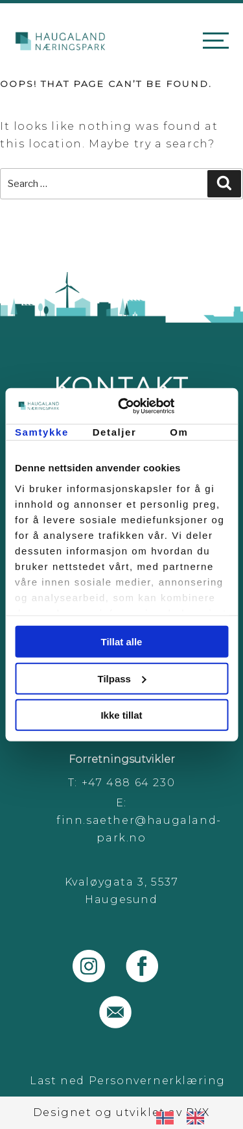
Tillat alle (122, 641)
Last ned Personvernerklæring (128, 1080)
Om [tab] (179, 432)
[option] (198, 1117)
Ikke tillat (121, 715)
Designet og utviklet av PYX (121, 1112)
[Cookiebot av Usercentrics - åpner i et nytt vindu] (173, 405)
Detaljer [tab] (115, 432)
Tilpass (122, 678)
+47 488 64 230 (128, 782)
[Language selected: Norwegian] (186, 1117)
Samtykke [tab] (42, 432)
